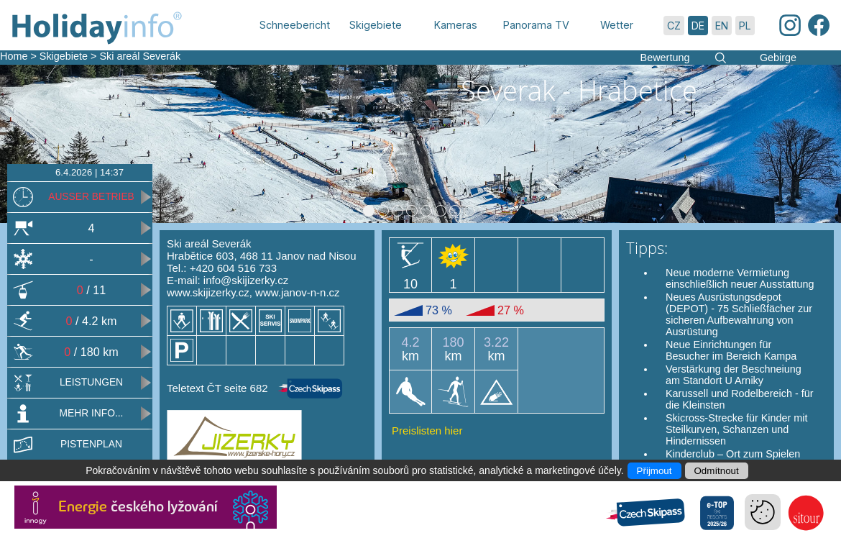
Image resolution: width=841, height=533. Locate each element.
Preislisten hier (427, 430)
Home (13, 56)
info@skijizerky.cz (245, 280)
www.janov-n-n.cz (297, 292)
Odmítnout (716, 470)
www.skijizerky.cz (208, 292)
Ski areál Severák (139, 56)
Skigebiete (64, 56)
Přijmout (654, 470)
